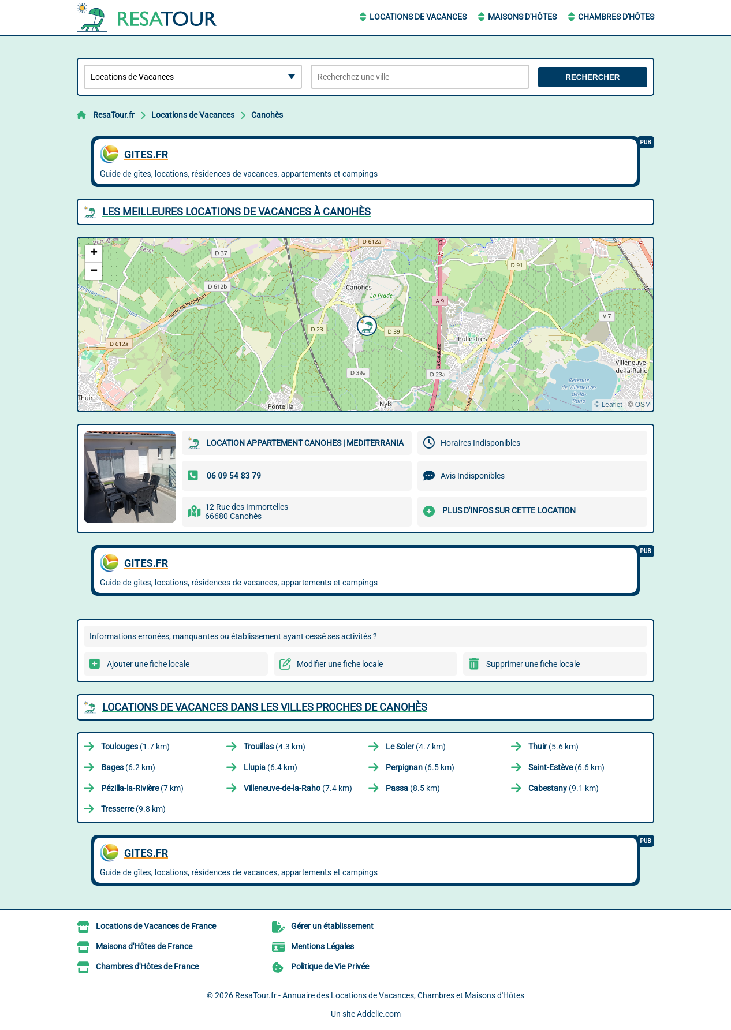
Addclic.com (379, 1013)
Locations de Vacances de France (156, 926)
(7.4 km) (298, 788)
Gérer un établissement (332, 926)
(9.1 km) (563, 788)
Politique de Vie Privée (330, 966)
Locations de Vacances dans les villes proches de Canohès (264, 707)
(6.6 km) (566, 767)
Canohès (267, 115)
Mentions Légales (322, 946)
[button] (365, 324)
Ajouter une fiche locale (148, 664)
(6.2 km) (128, 767)
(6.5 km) (420, 767)
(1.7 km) (135, 746)
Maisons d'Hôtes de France (144, 946)
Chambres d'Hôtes (616, 16)
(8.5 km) (413, 788)
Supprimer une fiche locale (533, 664)
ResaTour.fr (114, 115)
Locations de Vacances (418, 16)
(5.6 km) (553, 746)
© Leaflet (608, 405)
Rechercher (592, 77)
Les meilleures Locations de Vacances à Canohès (236, 212)
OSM (643, 405)
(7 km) (142, 788)
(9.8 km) (133, 808)
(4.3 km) (274, 746)
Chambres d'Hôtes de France (147, 966)
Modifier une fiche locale (340, 664)
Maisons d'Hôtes (522, 16)
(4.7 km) (416, 746)
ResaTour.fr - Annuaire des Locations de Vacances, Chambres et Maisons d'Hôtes (379, 995)
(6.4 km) (270, 767)
